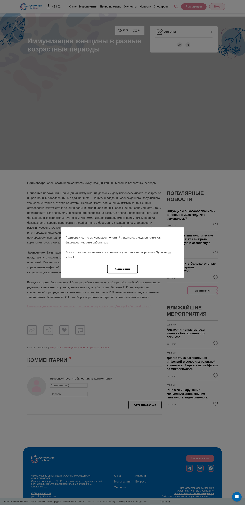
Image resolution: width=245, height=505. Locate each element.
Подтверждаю (122, 269)
